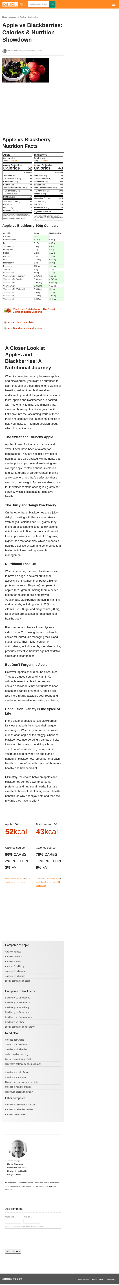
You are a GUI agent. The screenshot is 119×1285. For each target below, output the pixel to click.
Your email (28, 1217)
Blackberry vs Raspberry (17, 1012)
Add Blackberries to (25, 328)
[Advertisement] (25, 109)
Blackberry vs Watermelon (17, 1002)
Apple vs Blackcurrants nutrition (20, 1104)
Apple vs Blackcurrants (16, 971)
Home (4, 17)
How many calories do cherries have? (23, 1064)
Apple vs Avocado (13, 956)
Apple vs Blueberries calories (19, 1109)
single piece (10, 882)
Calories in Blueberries (16, 1049)
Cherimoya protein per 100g (18, 1059)
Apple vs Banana (13, 961)
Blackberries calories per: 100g (48, 878)
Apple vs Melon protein (16, 1114)
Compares (13, 17)
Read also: (34, 310)
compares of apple (21, 981)
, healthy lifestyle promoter (24, 51)
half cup (43, 886)
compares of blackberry (23, 1027)
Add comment (13, 1251)
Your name (9, 1217)
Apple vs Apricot (13, 951)
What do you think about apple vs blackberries (24, 1227)
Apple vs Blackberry (14, 966)
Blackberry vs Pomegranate (18, 1017)
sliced (23, 882)
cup (18, 882)
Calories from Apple (14, 1040)
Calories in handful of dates (18, 1087)
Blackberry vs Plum (14, 1022)
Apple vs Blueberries (15, 976)
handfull (56, 882)
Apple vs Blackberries (29, 17)
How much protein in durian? (19, 1092)
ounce (27, 878)
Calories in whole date (15, 1077)
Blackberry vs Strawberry (17, 1007)
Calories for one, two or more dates (22, 1082)
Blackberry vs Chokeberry (17, 997)
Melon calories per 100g (16, 1054)
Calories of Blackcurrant (16, 1044)
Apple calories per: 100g (14, 878)
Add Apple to (21, 322)
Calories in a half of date (17, 1072)
